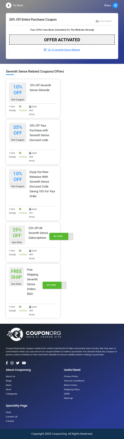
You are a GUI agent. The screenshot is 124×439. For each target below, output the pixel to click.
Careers (10, 421)
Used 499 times (33, 254)
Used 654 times (33, 110)
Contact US (12, 416)
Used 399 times (33, 311)
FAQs (8, 412)
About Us (10, 376)
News (8, 385)
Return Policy (70, 385)
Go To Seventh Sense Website (62, 49)
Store (8, 389)
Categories (11, 393)
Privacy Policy (71, 376)
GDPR (67, 393)
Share (111, 5)
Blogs (8, 380)
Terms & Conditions (74, 380)
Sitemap (68, 398)
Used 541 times (33, 213)
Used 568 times (33, 157)
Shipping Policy (72, 389)
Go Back (14, 5)
